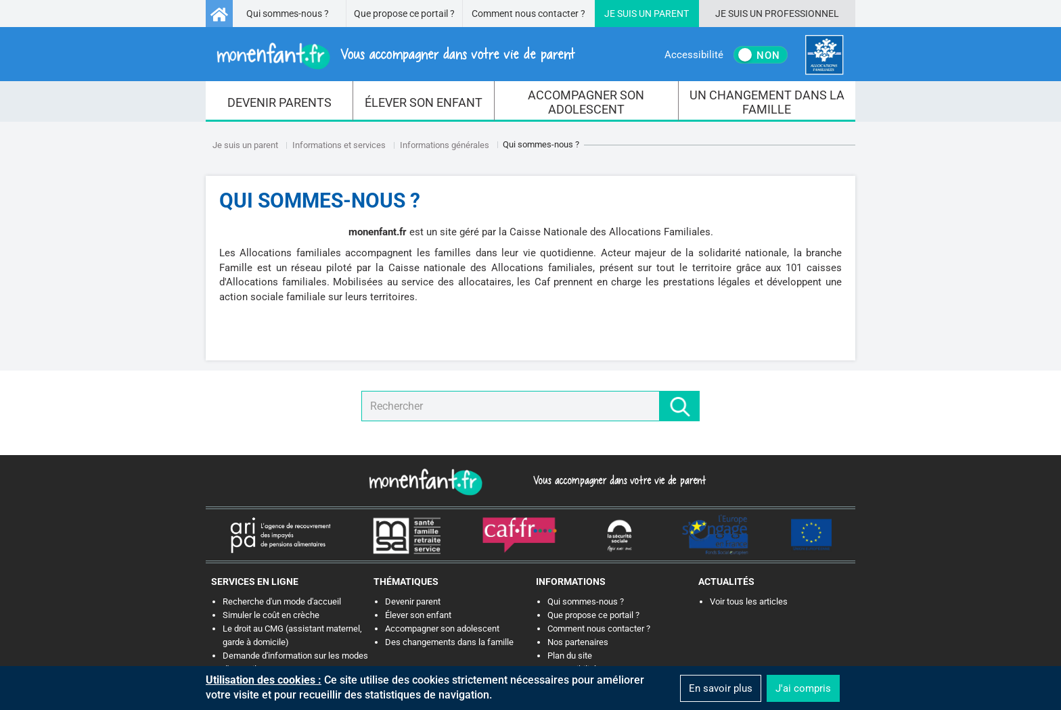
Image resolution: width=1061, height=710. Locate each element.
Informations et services (339, 145)
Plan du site (569, 655)
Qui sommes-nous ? (287, 13)
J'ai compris (803, 688)
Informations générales (444, 145)
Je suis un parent (245, 145)
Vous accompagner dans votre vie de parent (617, 480)
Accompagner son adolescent (442, 628)
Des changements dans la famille (449, 642)
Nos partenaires (577, 642)
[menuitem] (279, 101)
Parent (671, 13)
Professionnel (802, 13)
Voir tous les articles (749, 601)
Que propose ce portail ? (404, 13)
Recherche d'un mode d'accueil (282, 601)
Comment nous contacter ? (528, 13)
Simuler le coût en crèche (271, 615)
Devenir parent (413, 601)
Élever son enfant (418, 615)
